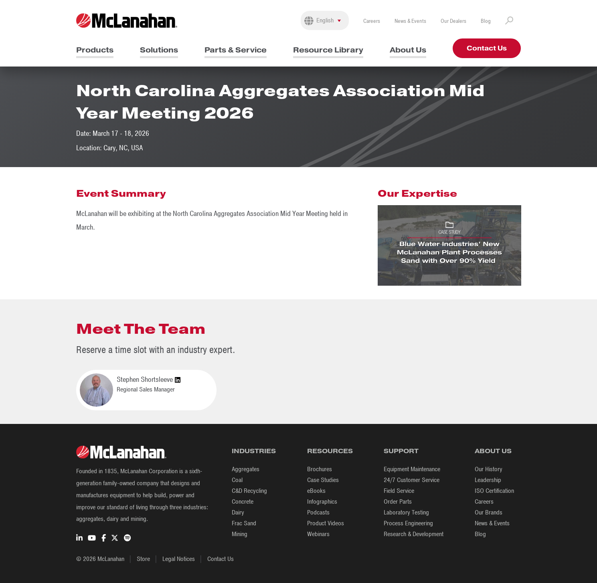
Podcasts (318, 512)
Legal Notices (178, 559)
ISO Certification (494, 490)
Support (401, 451)
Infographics (322, 501)
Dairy (238, 512)
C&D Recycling (249, 490)
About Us (408, 49)
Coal (237, 480)
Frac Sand (244, 523)
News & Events (410, 21)
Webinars (318, 534)
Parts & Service (235, 49)
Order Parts (398, 501)
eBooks (316, 490)
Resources (330, 451)
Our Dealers (453, 21)
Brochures (319, 469)
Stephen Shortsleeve (148, 379)
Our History (488, 469)
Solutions (159, 49)
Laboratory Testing (406, 512)
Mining (239, 534)
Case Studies (323, 480)
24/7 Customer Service (411, 480)
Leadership (488, 480)
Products (94, 49)
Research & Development (413, 534)
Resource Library (328, 49)
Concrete (242, 501)
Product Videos (325, 523)
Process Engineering (408, 523)
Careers (371, 21)
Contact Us (487, 48)
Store (143, 559)
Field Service (399, 490)
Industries (254, 451)
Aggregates (245, 469)
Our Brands (488, 512)
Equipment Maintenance (412, 469)
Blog (486, 21)
